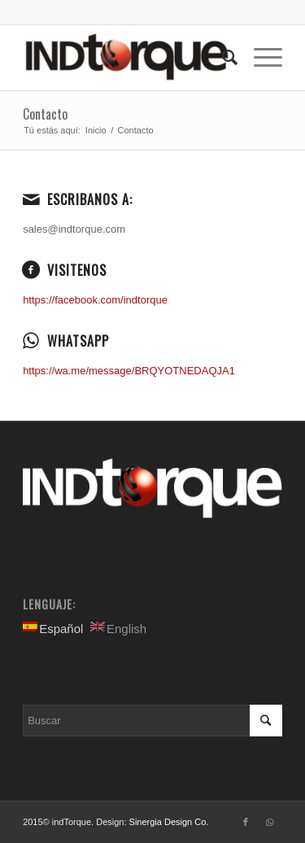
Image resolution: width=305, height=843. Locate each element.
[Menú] (259, 57)
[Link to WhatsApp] (270, 822)
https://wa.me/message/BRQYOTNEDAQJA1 (129, 371)
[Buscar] (221, 57)
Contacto (45, 114)
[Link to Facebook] (245, 822)
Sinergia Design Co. (169, 822)
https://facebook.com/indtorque (95, 300)
